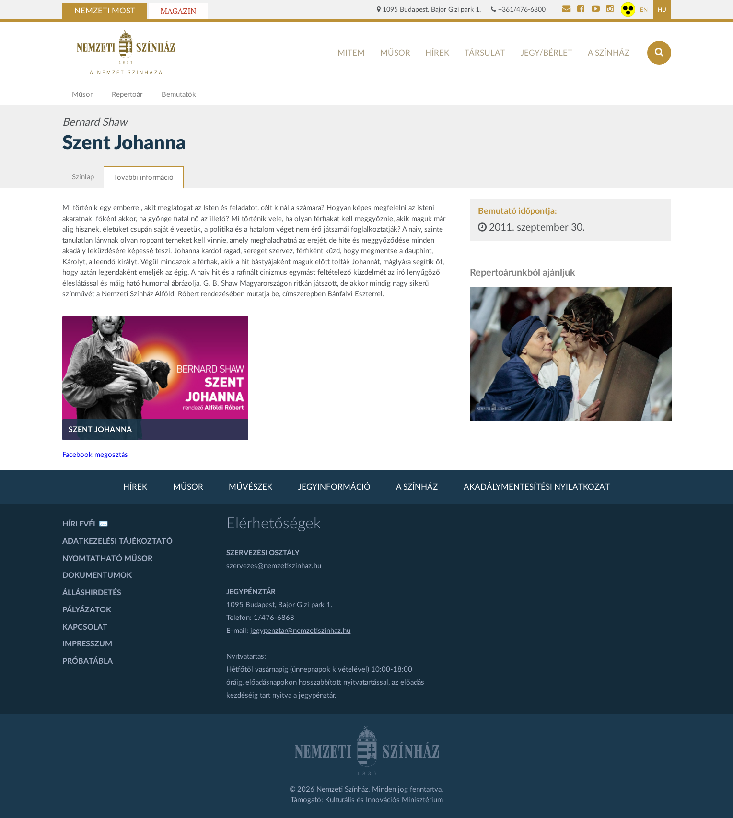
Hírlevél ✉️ (85, 524)
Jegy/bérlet (546, 53)
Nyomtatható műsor (107, 558)
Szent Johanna (100, 429)
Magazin (179, 11)
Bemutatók (179, 94)
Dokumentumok (97, 575)
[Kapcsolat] (566, 9)
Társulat (485, 53)
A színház (608, 53)
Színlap (83, 177)
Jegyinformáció (334, 487)
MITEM (351, 53)
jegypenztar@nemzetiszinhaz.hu (300, 630)
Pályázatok (86, 610)
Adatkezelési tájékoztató (117, 541)
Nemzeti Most (104, 11)
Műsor (395, 53)
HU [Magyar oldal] (662, 9)
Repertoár (127, 94)
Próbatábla (87, 661)
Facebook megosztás (95, 454)
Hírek (437, 53)
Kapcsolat (84, 627)
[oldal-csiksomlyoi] (570, 354)
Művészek (250, 487)
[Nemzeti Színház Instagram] (610, 9)
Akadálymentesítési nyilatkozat (537, 487)
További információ (144, 177)
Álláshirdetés (91, 592)
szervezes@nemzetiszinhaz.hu (273, 566)
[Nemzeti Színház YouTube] (596, 9)
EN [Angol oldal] (644, 9)
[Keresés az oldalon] (659, 53)
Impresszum (87, 644)
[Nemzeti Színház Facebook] (580, 9)
